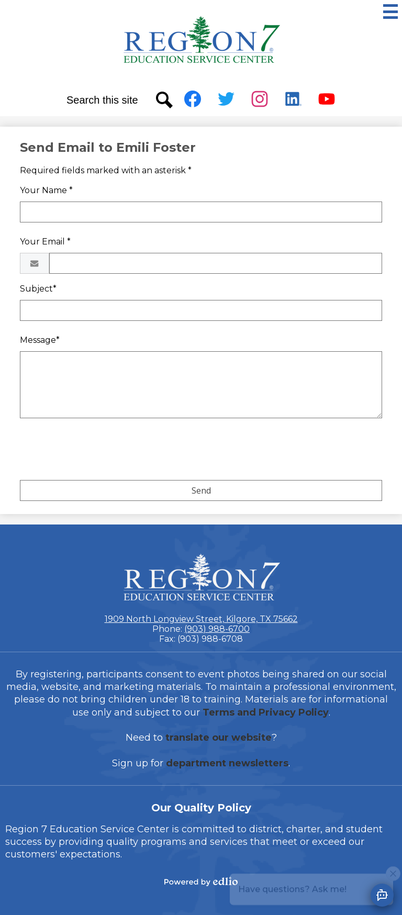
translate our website (218, 737)
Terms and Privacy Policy (266, 712)
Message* (40, 340)
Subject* (38, 289)
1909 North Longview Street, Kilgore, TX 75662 (201, 619)
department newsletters (227, 763)
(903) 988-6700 (217, 629)
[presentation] (99, 451)
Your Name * (46, 190)
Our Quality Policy (201, 807)
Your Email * (45, 242)
